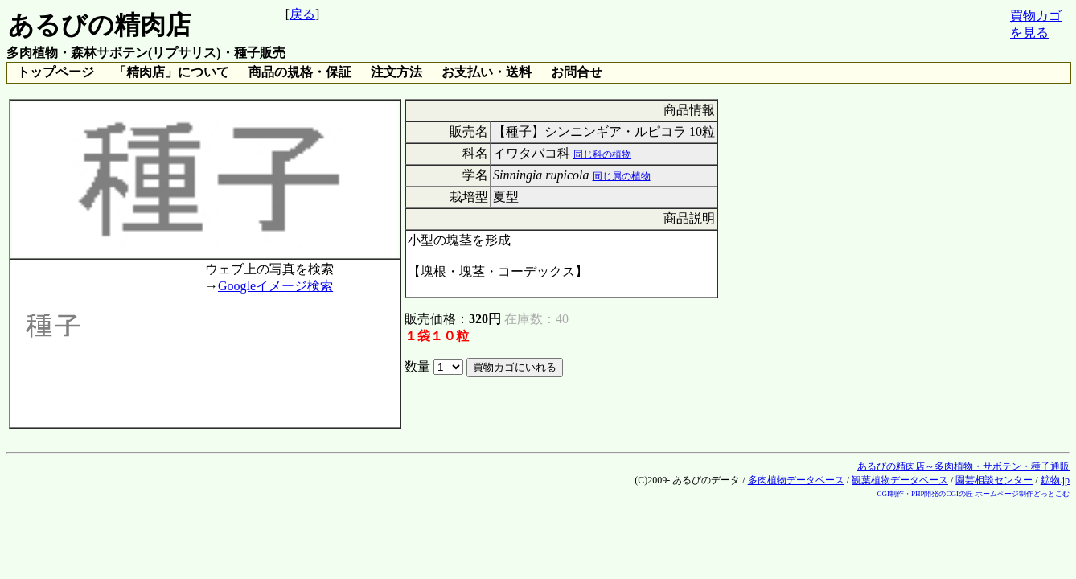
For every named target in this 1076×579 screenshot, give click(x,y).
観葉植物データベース (900, 480)
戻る (302, 14)
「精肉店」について (171, 72)
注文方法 (396, 72)
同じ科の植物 (602, 154)
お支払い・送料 (486, 72)
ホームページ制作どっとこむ (1022, 494)
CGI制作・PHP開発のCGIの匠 (925, 494)
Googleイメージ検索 (275, 286)
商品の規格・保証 (299, 72)
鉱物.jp (1055, 480)
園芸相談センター (994, 480)
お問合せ (576, 72)
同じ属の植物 (622, 176)
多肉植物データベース (796, 480)
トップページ (55, 72)
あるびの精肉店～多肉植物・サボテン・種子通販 (963, 466)
